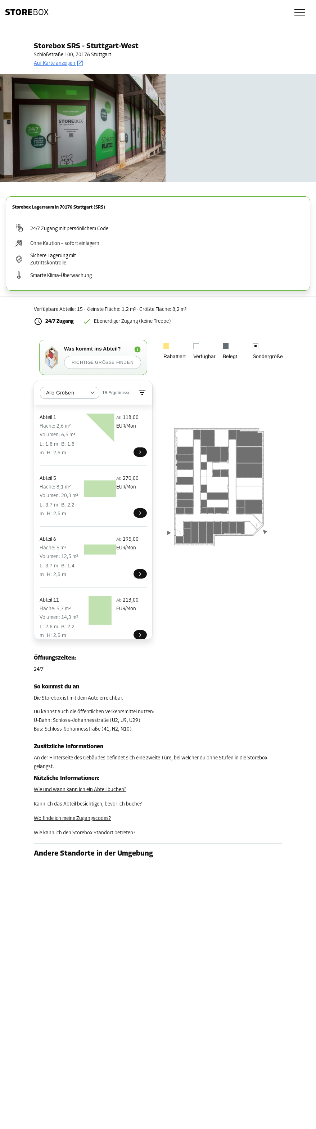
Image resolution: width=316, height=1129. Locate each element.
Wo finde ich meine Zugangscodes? (72, 818)
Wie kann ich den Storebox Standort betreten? (84, 833)
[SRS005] (140, 513)
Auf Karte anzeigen (58, 63)
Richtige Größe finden (103, 362)
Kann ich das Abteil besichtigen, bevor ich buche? (88, 804)
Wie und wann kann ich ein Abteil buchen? (80, 790)
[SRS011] (140, 634)
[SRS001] (140, 452)
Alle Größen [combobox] (60, 393)
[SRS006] (140, 574)
